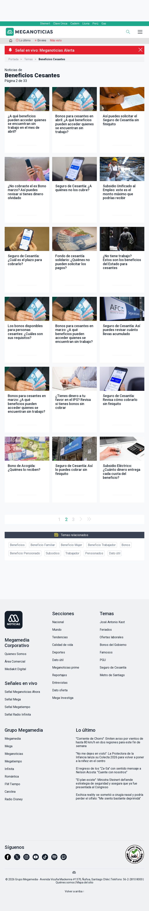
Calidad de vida (62, 645)
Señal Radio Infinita (18, 714)
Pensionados (94, 553)
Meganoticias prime (65, 667)
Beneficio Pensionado (25, 553)
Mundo (57, 629)
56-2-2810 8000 (133, 879)
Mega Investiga (62, 698)
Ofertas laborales (111, 637)
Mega (8, 746)
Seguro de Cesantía (113, 667)
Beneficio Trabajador (102, 545)
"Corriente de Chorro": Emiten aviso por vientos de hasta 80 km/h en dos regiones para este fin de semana (109, 742)
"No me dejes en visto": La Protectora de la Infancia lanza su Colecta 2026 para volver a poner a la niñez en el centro (110, 757)
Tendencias (60, 637)
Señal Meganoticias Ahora (22, 692)
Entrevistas (60, 683)
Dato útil (114, 553)
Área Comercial (15, 661)
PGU (103, 660)
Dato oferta (60, 690)
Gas (103, 23)
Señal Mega (13, 699)
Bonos (125, 545)
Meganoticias (14, 754)
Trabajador (72, 553)
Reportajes (59, 675)
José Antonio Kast (112, 622)
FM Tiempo (12, 784)
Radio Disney (14, 799)
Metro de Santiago (112, 675)
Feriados (106, 629)
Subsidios (53, 553)
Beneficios (17, 545)
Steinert (45, 23)
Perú (95, 23)
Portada (13, 59)
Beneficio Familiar (42, 545)
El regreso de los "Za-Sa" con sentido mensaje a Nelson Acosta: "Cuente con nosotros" (108, 770)
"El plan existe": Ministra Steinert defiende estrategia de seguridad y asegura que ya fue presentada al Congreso (106, 783)
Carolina (10, 791)
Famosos (106, 652)
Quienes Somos (15, 654)
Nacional (58, 622)
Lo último (25, 40)
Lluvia (85, 23)
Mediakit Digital (15, 669)
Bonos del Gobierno (113, 645)
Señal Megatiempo (17, 707)
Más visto (56, 40)
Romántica (12, 776)
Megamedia (13, 738)
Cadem (74, 23)
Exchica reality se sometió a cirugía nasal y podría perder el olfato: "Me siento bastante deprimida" (109, 796)
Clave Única (60, 23)
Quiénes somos (65, 882)
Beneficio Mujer (71, 545)
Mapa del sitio (84, 882)
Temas (28, 59)
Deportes (58, 652)
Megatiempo (13, 761)
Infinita (9, 769)
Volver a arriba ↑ (74, 891)
